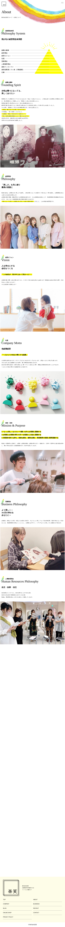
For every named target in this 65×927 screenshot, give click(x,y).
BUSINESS (36, 904)
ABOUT (35, 899)
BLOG (4, 908)
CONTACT (36, 912)
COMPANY (6, 904)
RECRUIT (36, 908)
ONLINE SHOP (7, 912)
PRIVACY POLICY (8, 917)
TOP (4, 899)
